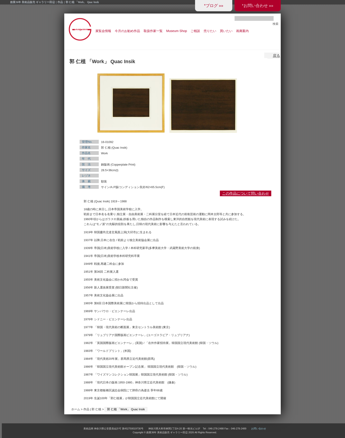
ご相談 (195, 31)
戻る (276, 56)
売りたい (210, 31)
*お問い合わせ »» (257, 5)
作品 (86, 409)
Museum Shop (176, 31)
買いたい (226, 31)
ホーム (75, 409)
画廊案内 (242, 31)
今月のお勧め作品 (127, 31)
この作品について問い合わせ (245, 193)
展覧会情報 (103, 31)
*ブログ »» (213, 5)
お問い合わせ (258, 428)
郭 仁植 (96, 409)
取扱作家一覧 (153, 31)
